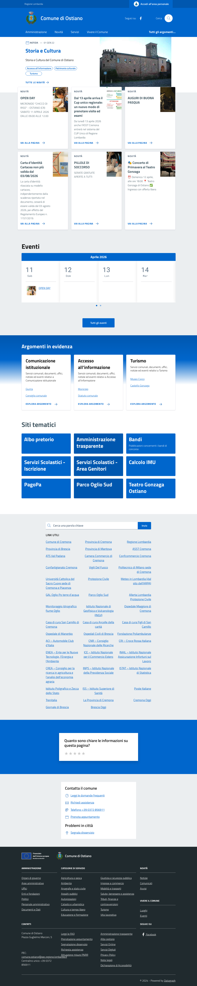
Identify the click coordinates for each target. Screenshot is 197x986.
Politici (25, 899)
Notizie (144, 878)
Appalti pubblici (69, 894)
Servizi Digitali (108, 950)
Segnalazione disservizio (74, 944)
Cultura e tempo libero (73, 909)
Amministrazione (36, 32)
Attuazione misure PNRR (74, 955)
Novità (59, 32)
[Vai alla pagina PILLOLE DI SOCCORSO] (85, 222)
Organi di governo (31, 878)
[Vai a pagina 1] (96, 305)
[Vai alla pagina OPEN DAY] (32, 141)
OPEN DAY (45, 288)
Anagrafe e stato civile (73, 888)
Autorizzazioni (68, 899)
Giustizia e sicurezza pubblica (116, 878)
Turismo (105, 909)
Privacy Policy (108, 955)
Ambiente (66, 883)
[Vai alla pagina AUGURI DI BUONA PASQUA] (139, 141)
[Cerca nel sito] (168, 18)
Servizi (75, 32)
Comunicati (146, 883)
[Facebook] (139, 18)
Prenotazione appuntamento (76, 939)
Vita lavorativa (108, 915)
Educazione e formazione (74, 915)
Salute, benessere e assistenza (117, 894)
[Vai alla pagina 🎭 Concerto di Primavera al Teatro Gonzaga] (139, 222)
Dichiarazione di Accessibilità (116, 965)
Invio (144, 526)
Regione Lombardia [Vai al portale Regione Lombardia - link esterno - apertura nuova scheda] (34, 4)
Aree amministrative (33, 883)
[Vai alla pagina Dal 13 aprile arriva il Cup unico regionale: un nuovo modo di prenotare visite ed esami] (85, 141)
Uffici (24, 888)
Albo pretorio (108, 939)
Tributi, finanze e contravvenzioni (109, 901)
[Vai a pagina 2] (100, 305)
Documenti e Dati (31, 909)
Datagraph (170, 981)
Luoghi (143, 910)
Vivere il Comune (97, 32)
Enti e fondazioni (31, 894)
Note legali (106, 960)
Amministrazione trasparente (116, 934)
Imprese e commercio (112, 883)
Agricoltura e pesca (71, 878)
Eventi (143, 916)
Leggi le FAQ (68, 934)
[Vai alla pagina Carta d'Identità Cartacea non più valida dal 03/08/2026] (32, 222)
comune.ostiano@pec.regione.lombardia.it (44, 957)
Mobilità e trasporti (111, 888)
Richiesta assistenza (72, 950)
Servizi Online (108, 944)
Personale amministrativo (36, 904)
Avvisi (143, 888)
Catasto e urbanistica (72, 904)
